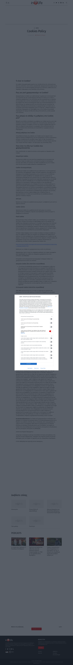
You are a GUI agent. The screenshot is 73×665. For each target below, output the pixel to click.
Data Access (36, 368)
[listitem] (36, 316)
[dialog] (36, 332)
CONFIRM (28, 363)
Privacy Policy (42, 368)
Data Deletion (30, 368)
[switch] (50, 319)
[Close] (56, 297)
